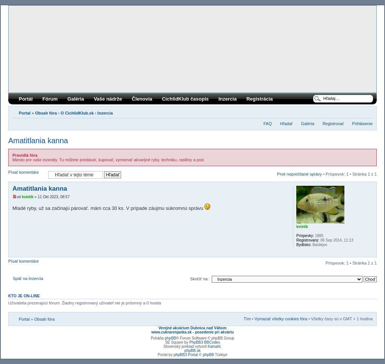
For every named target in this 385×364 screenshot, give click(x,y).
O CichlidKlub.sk (77, 113)
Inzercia (227, 99)
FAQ (268, 123)
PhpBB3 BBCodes (204, 342)
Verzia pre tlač (356, 111)
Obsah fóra (46, 113)
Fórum (50, 99)
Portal (24, 113)
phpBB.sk (193, 351)
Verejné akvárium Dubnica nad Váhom (192, 328)
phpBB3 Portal (186, 355)
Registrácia (259, 99)
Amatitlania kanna (38, 140)
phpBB (170, 338)
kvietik (27, 197)
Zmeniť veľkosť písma (367, 111)
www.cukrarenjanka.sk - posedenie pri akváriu (192, 332)
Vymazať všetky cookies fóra (281, 319)
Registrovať (333, 123)
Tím (247, 319)
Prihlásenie (362, 123)
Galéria (75, 99)
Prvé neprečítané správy (299, 174)
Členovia (142, 99)
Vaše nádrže (108, 99)
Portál (26, 99)
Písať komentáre (26, 174)
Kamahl (214, 346)
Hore (370, 253)
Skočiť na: (199, 279)
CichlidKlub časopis (185, 99)
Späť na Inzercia (28, 278)
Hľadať (286, 123)
